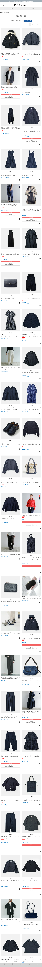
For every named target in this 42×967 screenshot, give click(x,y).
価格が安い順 (19, 20)
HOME (1, 12)
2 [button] (32, 24)
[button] (40, 24)
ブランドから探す (10, 8)
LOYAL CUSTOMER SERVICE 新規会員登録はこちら (21, 1)
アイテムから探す (31, 8)
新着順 (12, 20)
